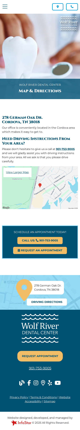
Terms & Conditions (43, 397)
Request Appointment (40, 356)
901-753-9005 (65, 149)
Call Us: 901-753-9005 (40, 240)
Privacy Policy (19, 397)
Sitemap (49, 401)
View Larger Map (17, 172)
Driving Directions (46, 302)
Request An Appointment (40, 250)
